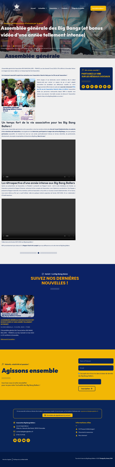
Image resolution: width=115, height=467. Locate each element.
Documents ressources (86, 432)
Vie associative (39, 46)
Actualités (42, 8)
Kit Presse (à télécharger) (87, 429)
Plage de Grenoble (78, 8)
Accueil (33, 8)
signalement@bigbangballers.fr (89, 411)
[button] (42, 8)
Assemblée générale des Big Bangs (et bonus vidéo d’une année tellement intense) (17, 322)
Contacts (65, 8)
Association (54, 8)
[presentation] (89, 381)
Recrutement (83, 435)
